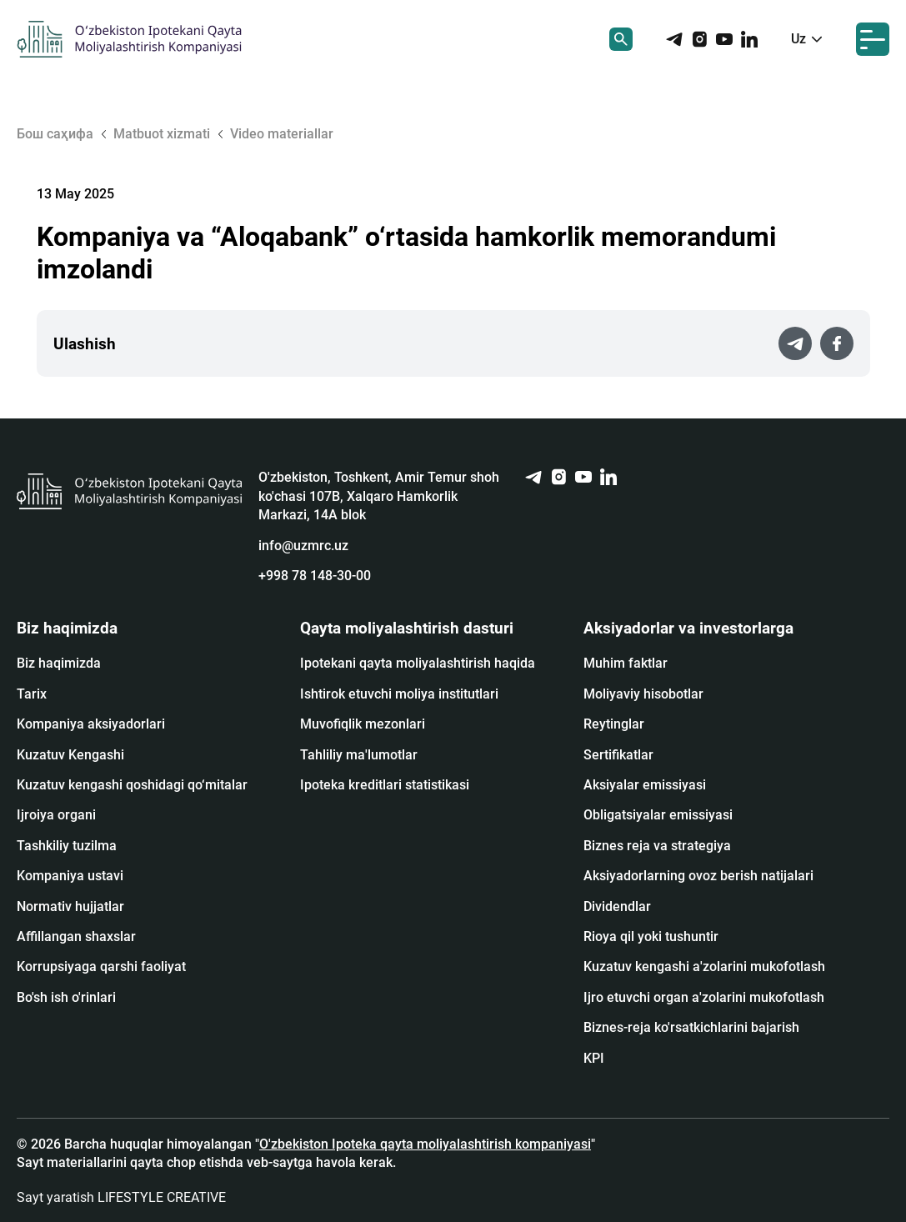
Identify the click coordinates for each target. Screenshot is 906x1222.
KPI (593, 1058)
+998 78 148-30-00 (314, 575)
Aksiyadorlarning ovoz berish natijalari (698, 876)
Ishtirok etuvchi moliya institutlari (399, 694)
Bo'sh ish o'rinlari (66, 997)
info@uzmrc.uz (303, 545)
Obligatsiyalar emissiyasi (658, 815)
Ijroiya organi (56, 815)
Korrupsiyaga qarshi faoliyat (101, 966)
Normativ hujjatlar (70, 906)
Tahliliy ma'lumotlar (359, 755)
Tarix (32, 694)
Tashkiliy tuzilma (67, 846)
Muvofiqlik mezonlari (362, 724)
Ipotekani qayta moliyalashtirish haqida (417, 663)
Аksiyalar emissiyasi (644, 785)
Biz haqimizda (59, 663)
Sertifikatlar (618, 755)
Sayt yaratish (121, 1197)
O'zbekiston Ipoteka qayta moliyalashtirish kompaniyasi (425, 1144)
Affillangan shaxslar (76, 936)
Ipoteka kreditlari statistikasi (384, 785)
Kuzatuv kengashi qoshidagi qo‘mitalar (132, 785)
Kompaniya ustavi (70, 876)
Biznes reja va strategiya (657, 846)
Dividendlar (617, 906)
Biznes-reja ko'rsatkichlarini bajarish (691, 1027)
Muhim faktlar (625, 663)
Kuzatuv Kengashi (70, 755)
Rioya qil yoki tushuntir (650, 936)
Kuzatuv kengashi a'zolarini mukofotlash (704, 966)
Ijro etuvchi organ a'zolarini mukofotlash (703, 997)
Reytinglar (613, 724)
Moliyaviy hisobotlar (643, 694)
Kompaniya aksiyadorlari (91, 724)
